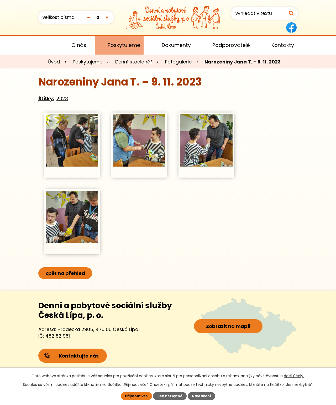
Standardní (97, 17)
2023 (62, 98)
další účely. (294, 376)
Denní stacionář (133, 61)
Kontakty (282, 45)
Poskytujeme (124, 45)
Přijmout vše (136, 396)
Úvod (45, 45)
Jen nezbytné (170, 396)
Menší (88, 17)
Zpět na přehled (65, 273)
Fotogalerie (178, 61)
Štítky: (46, 98)
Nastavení (201, 396)
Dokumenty (176, 45)
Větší (107, 17)
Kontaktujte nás (71, 356)
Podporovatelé (231, 45)
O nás (78, 45)
